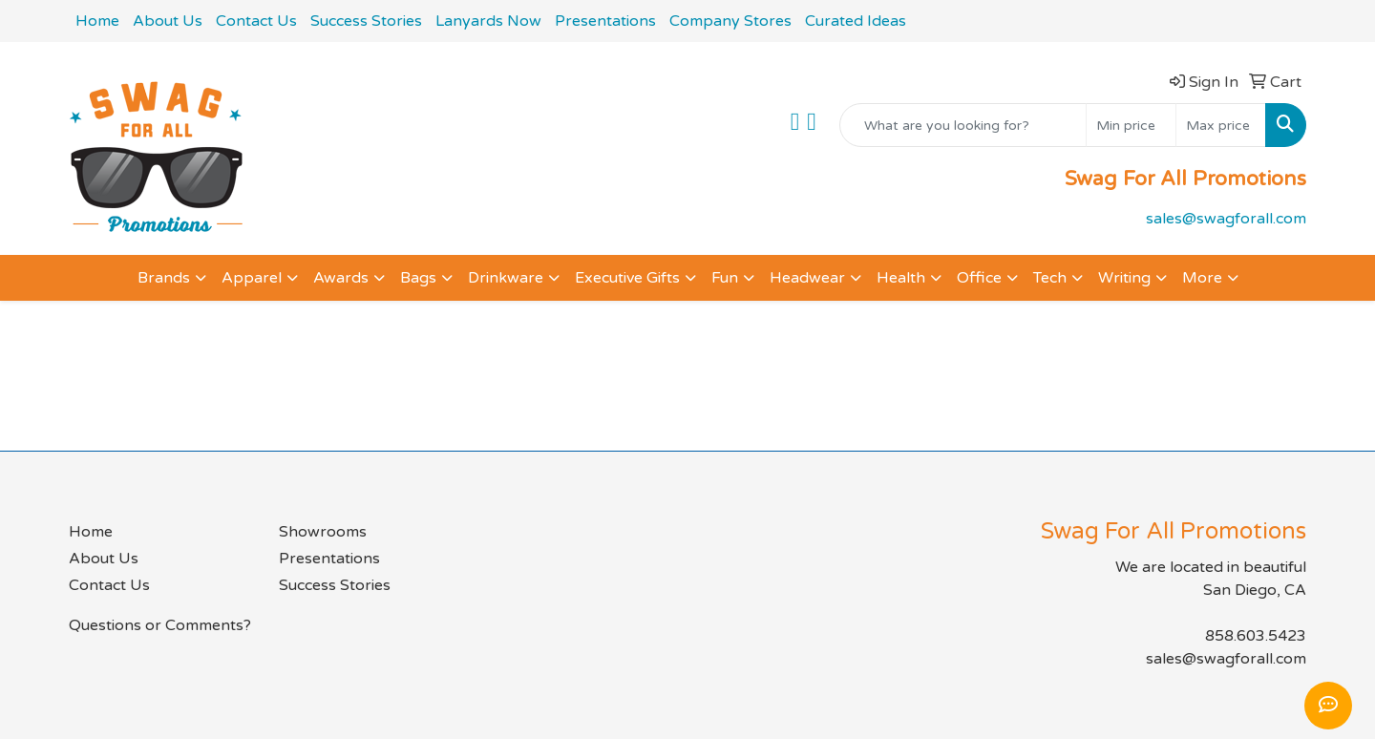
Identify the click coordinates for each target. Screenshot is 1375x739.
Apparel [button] (252, 277)
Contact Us (256, 21)
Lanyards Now (488, 21)
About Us (167, 21)
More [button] (1202, 277)
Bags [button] (418, 277)
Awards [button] (341, 277)
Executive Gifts (627, 277)
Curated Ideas (855, 21)
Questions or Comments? (160, 625)
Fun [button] (724, 277)
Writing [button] (1124, 277)
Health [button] (901, 277)
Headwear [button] (807, 277)
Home (97, 21)
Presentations (605, 21)
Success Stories (366, 21)
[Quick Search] (963, 125)
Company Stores (730, 21)
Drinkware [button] (505, 277)
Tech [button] (1050, 277)
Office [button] (979, 277)
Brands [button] (164, 277)
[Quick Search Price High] (1220, 125)
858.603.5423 (1255, 635)
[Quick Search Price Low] (1131, 125)
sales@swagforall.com (1226, 218)
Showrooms (323, 531)
